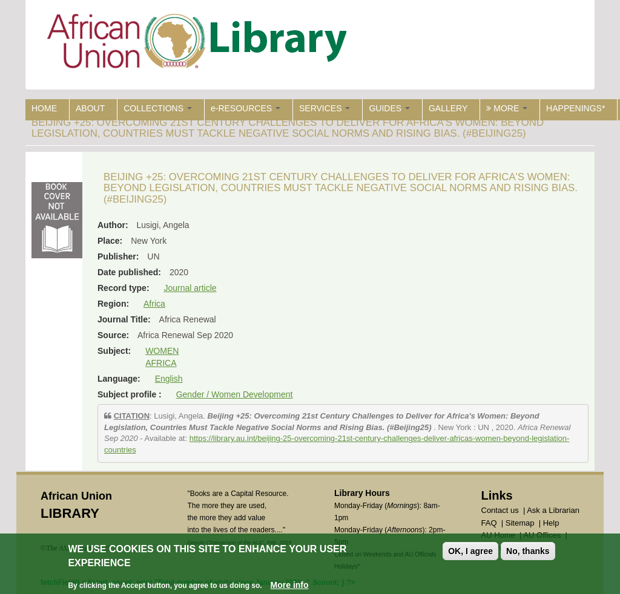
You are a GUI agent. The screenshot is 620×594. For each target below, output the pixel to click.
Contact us (500, 510)
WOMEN (162, 351)
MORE (506, 108)
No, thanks (528, 551)
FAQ (489, 522)
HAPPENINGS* (575, 108)
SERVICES (324, 108)
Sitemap (520, 522)
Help (551, 522)
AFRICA (160, 363)
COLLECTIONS (158, 108)
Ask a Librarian (553, 510)
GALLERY (448, 108)
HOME (44, 108)
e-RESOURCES (245, 108)
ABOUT (90, 108)
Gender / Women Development (234, 394)
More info (290, 585)
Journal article (189, 288)
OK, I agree (470, 551)
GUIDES (389, 108)
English (169, 378)
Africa (154, 303)
